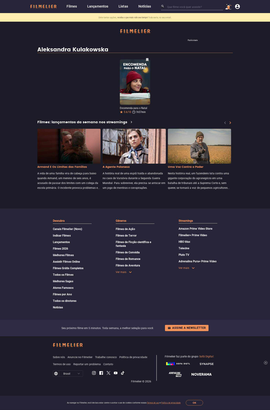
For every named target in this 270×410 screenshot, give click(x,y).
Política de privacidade (171, 403)
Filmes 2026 (60, 248)
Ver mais (124, 272)
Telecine (184, 248)
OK (194, 403)
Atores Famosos (63, 287)
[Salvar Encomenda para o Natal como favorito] (147, 60)
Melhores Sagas (63, 281)
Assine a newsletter (187, 328)
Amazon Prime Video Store (195, 228)
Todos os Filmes (63, 274)
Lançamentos (61, 242)
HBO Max (184, 241)
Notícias (58, 307)
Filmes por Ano (62, 294)
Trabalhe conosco (106, 357)
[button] (79, 373)
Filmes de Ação (125, 229)
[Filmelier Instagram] (94, 373)
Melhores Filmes (63, 255)
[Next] (230, 122)
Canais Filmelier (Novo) (67, 229)
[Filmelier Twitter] (108, 373)
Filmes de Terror (126, 235)
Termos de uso (153, 403)
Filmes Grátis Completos (68, 268)
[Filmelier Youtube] (115, 373)
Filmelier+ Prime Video (193, 235)
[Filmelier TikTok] (123, 373)
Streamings (186, 220)
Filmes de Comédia (128, 252)
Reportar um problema (87, 364)
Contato (108, 364)
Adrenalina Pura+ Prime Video (197, 261)
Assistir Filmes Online (66, 261)
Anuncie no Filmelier (80, 357)
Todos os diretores (64, 301)
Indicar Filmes (62, 235)
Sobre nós (59, 357)
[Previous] (225, 122)
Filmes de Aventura (128, 265)
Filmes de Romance (128, 259)
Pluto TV (184, 254)
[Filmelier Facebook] (101, 373)
